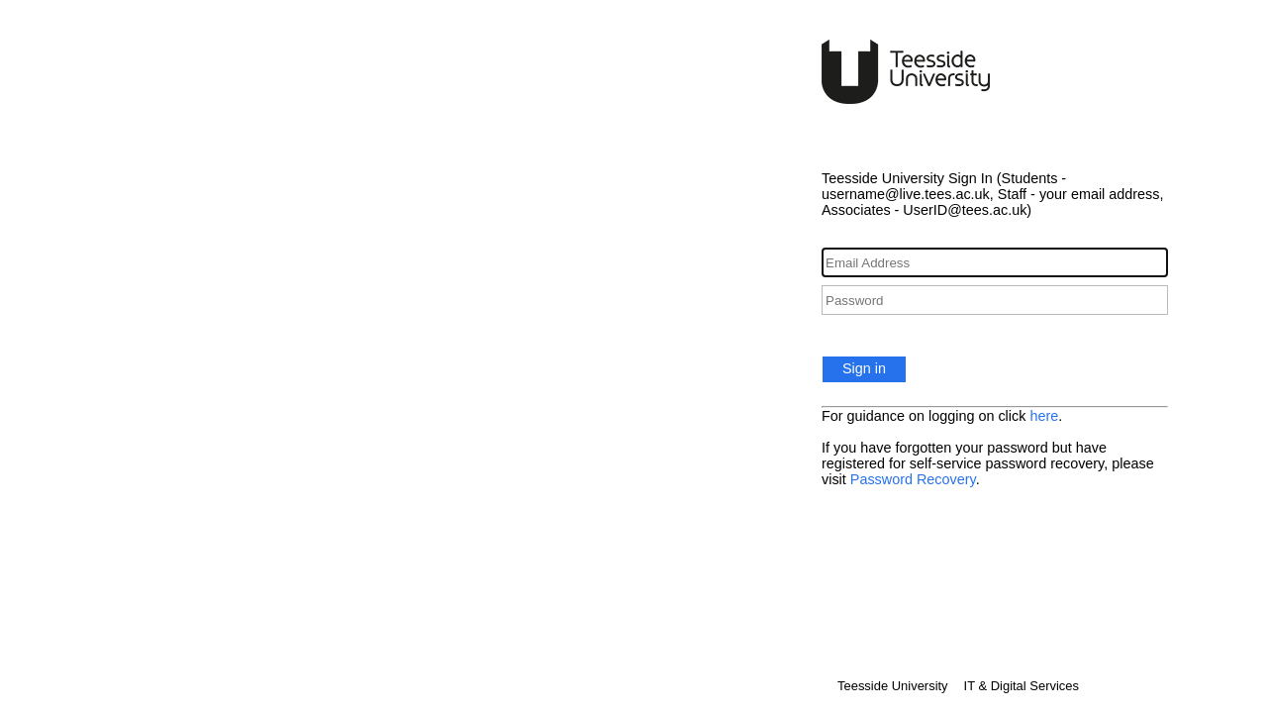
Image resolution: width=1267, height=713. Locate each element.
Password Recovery (913, 479)
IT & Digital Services (1021, 685)
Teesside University (892, 685)
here (1043, 416)
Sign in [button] (864, 368)
